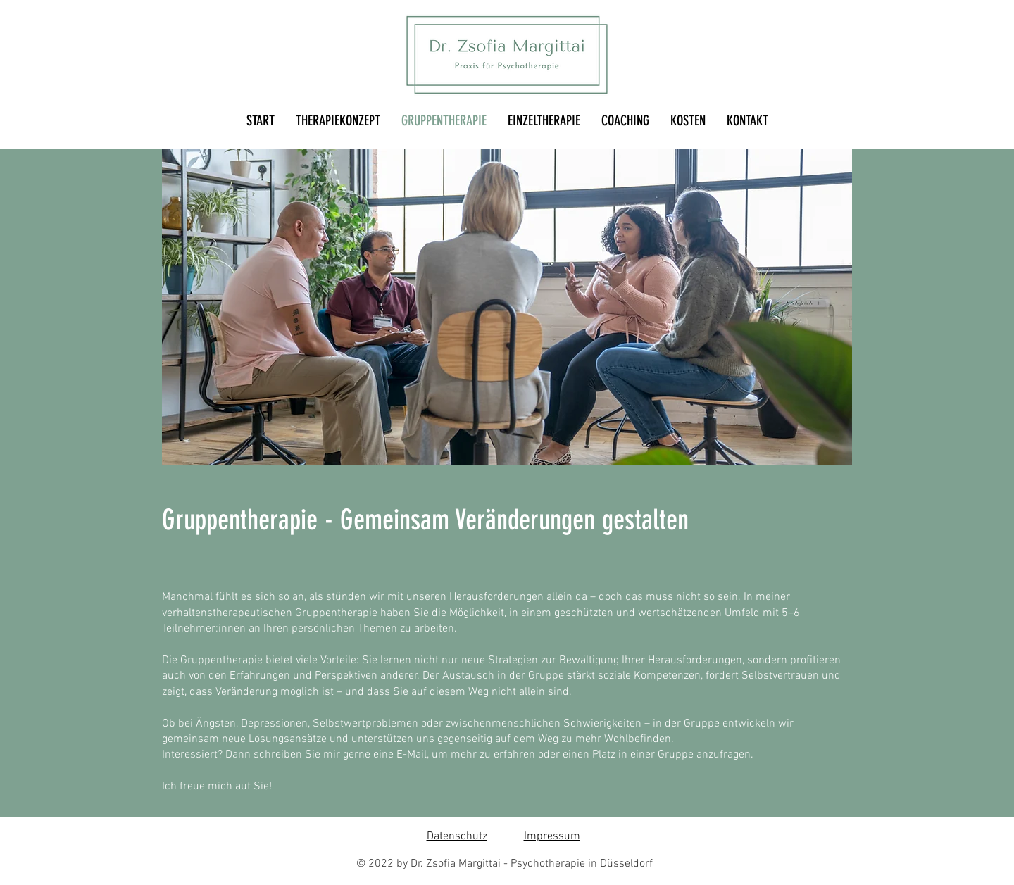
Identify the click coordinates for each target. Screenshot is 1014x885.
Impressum (552, 836)
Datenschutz (457, 836)
